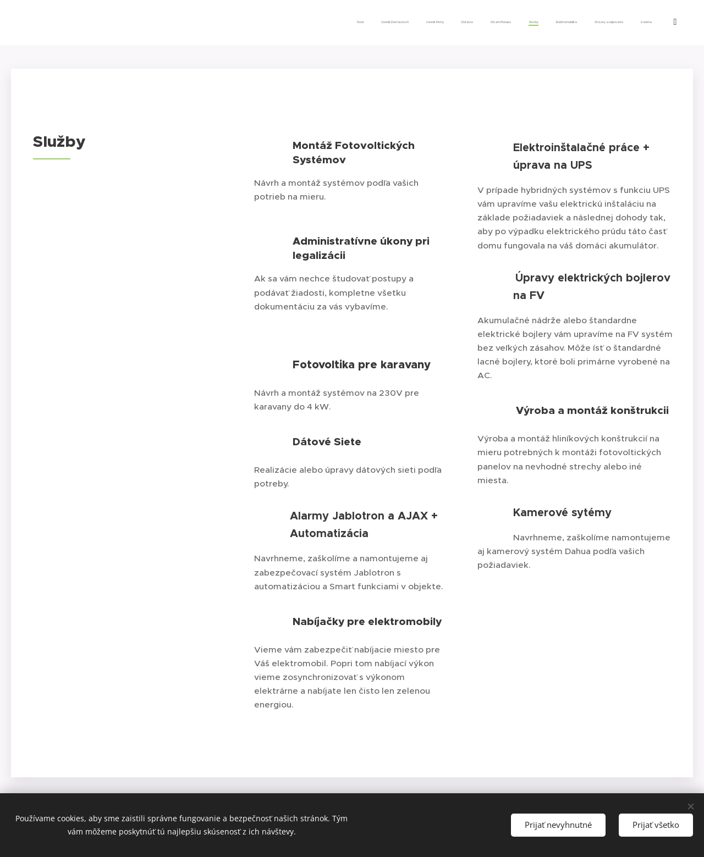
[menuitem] (509, 22)
